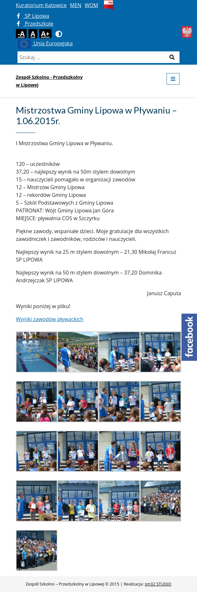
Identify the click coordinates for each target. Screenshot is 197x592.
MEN (75, 5)
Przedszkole (35, 23)
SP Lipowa (33, 15)
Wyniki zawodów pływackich (49, 319)
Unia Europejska (44, 43)
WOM (91, 5)
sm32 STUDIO (158, 584)
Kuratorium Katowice (41, 5)
